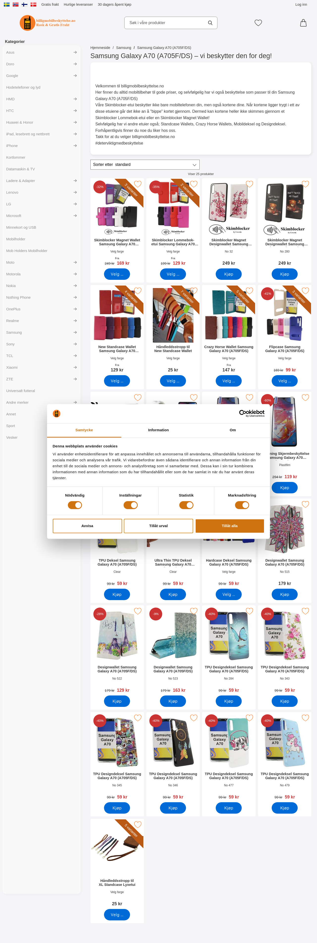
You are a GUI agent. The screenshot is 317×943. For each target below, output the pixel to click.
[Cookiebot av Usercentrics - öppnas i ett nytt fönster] (242, 413)
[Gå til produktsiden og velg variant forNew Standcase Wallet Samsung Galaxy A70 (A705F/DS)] (117, 381)
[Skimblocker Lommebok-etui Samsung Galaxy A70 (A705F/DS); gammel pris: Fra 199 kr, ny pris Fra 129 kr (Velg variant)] (173, 223)
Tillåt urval (158, 526)
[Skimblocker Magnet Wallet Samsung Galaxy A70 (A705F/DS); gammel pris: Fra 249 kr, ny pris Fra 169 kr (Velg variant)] (117, 223)
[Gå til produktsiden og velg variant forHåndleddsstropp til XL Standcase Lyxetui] (117, 914)
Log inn (301, 4)
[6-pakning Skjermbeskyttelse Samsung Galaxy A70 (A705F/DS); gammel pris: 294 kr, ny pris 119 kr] (285, 437)
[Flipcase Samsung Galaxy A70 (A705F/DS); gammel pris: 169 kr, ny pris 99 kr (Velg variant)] (285, 330)
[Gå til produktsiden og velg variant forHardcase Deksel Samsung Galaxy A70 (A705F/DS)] (229, 594)
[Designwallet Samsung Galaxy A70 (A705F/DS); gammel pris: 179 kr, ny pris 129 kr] (117, 650)
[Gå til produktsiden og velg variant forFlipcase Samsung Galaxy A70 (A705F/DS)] (285, 381)
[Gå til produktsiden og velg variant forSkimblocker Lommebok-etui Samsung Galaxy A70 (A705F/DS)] (173, 274)
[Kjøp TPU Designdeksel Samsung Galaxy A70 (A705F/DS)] (229, 701)
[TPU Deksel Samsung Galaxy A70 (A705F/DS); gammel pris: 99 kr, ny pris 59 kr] (117, 544)
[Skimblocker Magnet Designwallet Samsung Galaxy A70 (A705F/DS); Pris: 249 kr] (229, 223)
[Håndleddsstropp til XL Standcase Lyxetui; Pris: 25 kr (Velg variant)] (117, 864)
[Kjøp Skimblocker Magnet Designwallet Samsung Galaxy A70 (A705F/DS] (229, 274)
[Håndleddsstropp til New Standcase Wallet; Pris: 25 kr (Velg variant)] (173, 330)
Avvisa (87, 526)
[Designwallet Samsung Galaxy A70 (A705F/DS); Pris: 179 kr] (285, 544)
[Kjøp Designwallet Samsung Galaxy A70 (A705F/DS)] (285, 594)
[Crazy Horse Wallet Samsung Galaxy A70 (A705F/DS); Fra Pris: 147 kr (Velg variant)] (229, 330)
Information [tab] (158, 430)
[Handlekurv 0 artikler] (304, 22)
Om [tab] (233, 430)
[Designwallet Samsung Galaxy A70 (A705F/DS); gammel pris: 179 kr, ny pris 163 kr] (173, 650)
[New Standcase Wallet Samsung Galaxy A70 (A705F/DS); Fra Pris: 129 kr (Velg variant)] (117, 330)
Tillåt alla (230, 526)
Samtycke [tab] (84, 430)
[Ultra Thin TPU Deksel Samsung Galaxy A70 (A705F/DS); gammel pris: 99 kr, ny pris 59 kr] (173, 544)
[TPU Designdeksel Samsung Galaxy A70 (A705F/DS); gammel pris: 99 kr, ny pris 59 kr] (229, 650)
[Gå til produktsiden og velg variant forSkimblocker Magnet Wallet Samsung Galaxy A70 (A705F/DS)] (117, 274)
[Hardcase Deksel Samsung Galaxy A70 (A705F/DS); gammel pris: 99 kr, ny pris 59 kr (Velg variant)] (229, 544)
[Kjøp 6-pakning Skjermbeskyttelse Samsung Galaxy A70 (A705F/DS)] (285, 487)
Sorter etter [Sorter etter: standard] (112, 164)
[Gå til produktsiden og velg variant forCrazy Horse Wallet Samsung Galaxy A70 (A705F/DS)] (229, 381)
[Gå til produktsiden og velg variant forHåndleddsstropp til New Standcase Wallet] (173, 381)
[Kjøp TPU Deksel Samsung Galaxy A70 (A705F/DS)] (117, 594)
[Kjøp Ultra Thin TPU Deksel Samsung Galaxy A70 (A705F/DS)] (173, 594)
